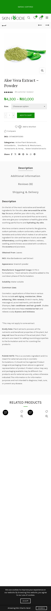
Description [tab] (25, 168)
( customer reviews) (24, 92)
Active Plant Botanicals (26, 142)
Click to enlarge (42, 70)
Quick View (21, 416)
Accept (26, 601)
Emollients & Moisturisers (29, 145)
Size (6, 106)
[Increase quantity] (13, 115)
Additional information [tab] (25, 176)
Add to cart (26, 115)
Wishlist (36, 16)
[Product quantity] (9, 115)
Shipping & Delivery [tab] (25, 192)
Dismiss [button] (41, 608)
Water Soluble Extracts (36, 148)
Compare (11, 131)
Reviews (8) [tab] (25, 184)
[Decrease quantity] (5, 115)
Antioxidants (10, 145)
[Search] (29, 18)
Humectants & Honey (14, 148)
